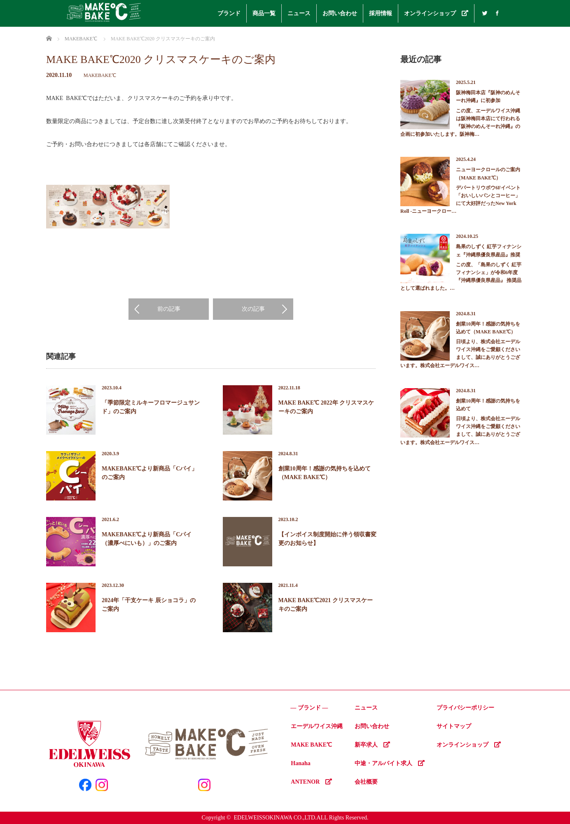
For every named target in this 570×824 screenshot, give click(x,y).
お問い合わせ (339, 13)
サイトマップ (454, 726)
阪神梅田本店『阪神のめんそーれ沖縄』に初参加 (488, 96)
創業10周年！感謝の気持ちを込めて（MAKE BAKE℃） (324, 473)
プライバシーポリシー (465, 708)
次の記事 (253, 309)
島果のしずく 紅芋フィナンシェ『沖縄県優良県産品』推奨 (488, 250)
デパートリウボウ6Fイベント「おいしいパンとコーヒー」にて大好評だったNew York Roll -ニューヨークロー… (460, 199)
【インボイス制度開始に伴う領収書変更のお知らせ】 (327, 538)
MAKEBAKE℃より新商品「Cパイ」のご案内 (149, 473)
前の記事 (168, 309)
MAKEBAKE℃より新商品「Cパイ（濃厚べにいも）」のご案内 (147, 538)
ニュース (299, 13)
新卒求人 (372, 745)
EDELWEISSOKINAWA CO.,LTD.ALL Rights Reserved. (301, 818)
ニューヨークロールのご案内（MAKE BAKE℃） (488, 173)
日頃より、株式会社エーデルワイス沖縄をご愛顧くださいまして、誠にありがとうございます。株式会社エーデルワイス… (460, 353)
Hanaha (300, 763)
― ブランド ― (309, 708)
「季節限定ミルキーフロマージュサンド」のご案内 (151, 407)
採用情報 (380, 13)
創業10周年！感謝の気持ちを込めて (488, 405)
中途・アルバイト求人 (390, 763)
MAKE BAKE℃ (311, 745)
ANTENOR (311, 782)
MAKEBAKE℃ (100, 75)
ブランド (229, 13)
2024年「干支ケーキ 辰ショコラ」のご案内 (149, 604)
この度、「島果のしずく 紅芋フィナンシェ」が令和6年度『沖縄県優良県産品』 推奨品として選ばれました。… (460, 276)
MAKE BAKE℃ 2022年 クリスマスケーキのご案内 (326, 407)
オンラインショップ (436, 13)
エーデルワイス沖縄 (317, 726)
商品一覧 (264, 13)
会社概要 (366, 782)
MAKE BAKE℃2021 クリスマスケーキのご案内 (325, 604)
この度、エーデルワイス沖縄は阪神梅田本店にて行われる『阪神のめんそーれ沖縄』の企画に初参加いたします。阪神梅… (460, 122)
